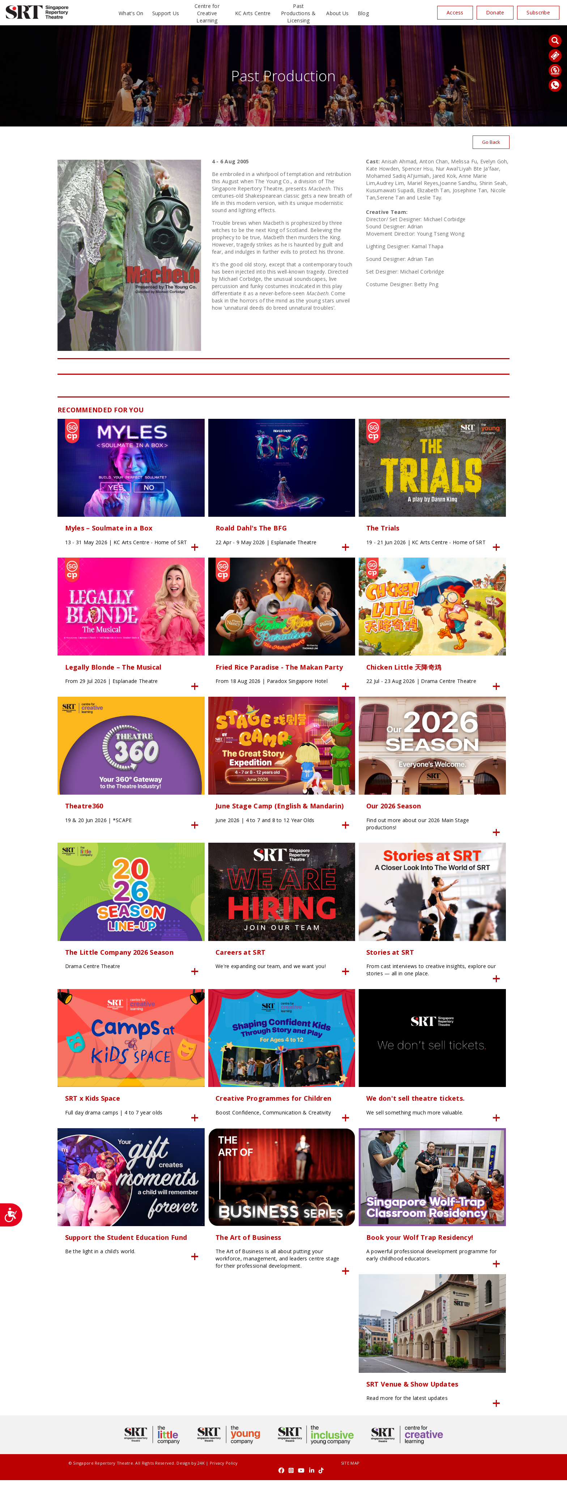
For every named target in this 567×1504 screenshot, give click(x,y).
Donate (495, 12)
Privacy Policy (213, 1494)
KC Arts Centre (253, 13)
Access (455, 12)
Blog (363, 13)
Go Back (490, 142)
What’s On (131, 13)
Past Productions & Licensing (298, 13)
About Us (337, 13)
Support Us (165, 13)
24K (189, 1494)
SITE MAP (283, 1494)
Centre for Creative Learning (207, 13)
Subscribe (538, 12)
